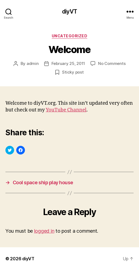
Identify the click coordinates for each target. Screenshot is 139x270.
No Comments (111, 63)
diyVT (69, 11)
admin (33, 63)
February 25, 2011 (68, 63)
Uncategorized (70, 36)
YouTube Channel (66, 110)
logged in (44, 231)
